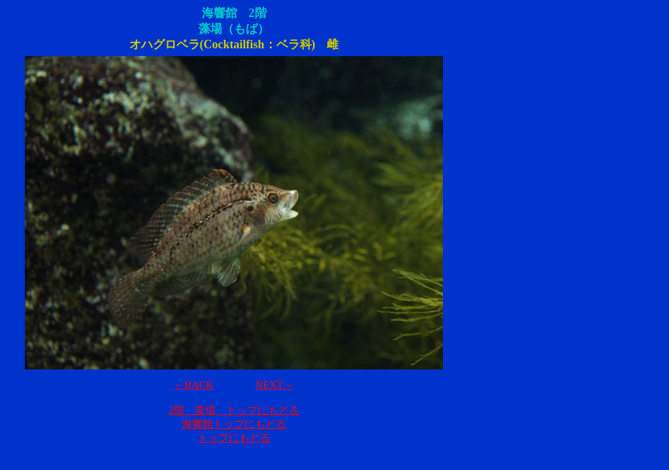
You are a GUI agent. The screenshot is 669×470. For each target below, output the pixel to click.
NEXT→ (274, 384)
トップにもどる (233, 437)
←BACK (193, 384)
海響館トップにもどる (234, 424)
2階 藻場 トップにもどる (234, 410)
